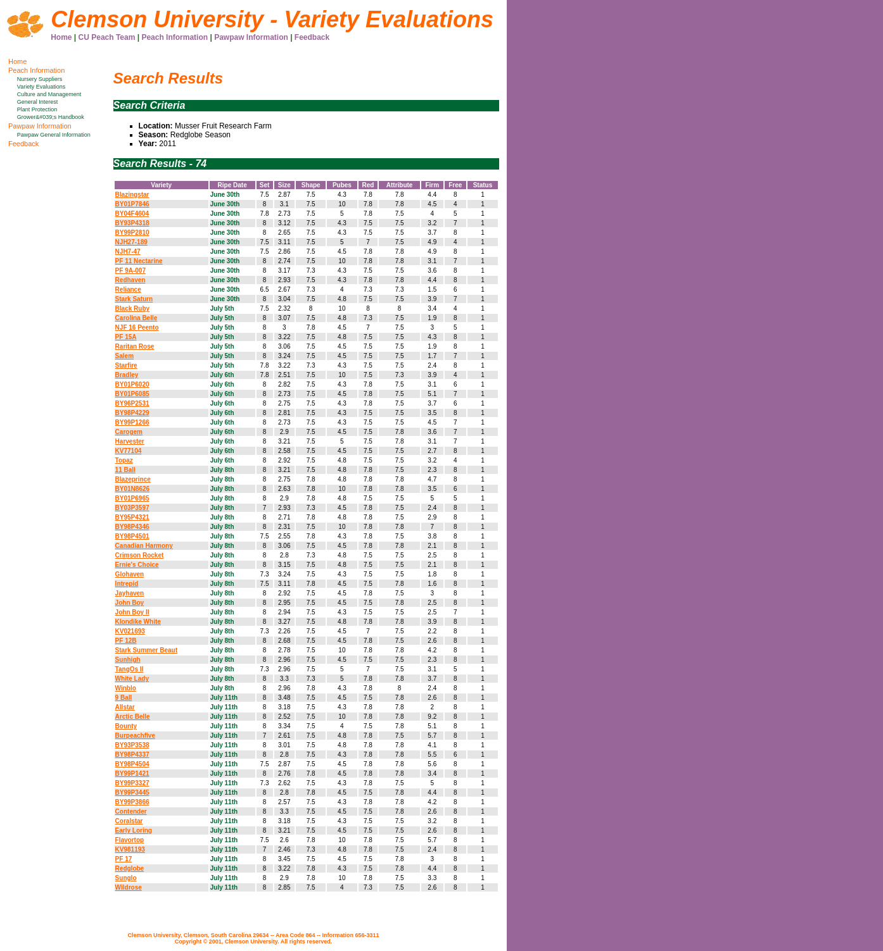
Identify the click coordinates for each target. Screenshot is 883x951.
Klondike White (138, 621)
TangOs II (129, 669)
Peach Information (174, 37)
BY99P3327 (132, 783)
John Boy (129, 602)
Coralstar (129, 820)
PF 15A (126, 336)
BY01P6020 (132, 384)
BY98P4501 (132, 536)
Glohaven (129, 574)
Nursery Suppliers (40, 79)
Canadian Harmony (144, 545)
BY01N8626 (132, 488)
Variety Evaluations (41, 87)
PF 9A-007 (130, 270)
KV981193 (130, 849)
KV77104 (128, 450)
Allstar (125, 707)
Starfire (126, 365)
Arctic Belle (132, 716)
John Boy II (132, 612)
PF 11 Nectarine (139, 261)
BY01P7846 (132, 204)
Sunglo (126, 877)
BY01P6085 (132, 393)
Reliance (128, 289)
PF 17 (123, 858)
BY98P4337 (132, 754)
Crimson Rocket (139, 555)
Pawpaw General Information (54, 135)
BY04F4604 (132, 213)
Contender (131, 811)
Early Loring (133, 830)
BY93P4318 (132, 223)
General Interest (37, 102)
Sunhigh (128, 659)
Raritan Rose (135, 346)
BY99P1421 (132, 773)
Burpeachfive (135, 735)
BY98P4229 (132, 412)
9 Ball (123, 697)
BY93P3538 (132, 745)
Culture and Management (49, 94)
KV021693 (130, 631)
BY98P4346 (132, 526)
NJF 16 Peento (137, 327)
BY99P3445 (132, 792)
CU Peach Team (107, 37)
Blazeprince (133, 479)
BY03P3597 (132, 507)
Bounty (126, 726)
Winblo (125, 688)
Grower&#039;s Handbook (50, 117)
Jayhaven (129, 593)
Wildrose (128, 887)
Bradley (127, 374)
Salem (124, 355)
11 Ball (125, 469)
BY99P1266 (132, 422)
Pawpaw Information (251, 37)
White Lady (132, 678)
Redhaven (130, 280)
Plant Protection (37, 109)
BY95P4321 (132, 517)
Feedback (312, 37)
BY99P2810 (132, 232)
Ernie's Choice (137, 564)
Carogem (129, 431)
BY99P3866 (132, 802)
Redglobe (129, 868)
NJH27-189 (131, 242)
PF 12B (126, 640)
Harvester (129, 441)
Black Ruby (132, 308)
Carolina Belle (136, 317)
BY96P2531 (132, 403)
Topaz (124, 460)
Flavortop (129, 839)
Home (61, 37)
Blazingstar (132, 194)
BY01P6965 (132, 498)
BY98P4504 (132, 764)
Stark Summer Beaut (146, 650)
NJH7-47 (128, 251)
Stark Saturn (134, 298)
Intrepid (127, 583)
